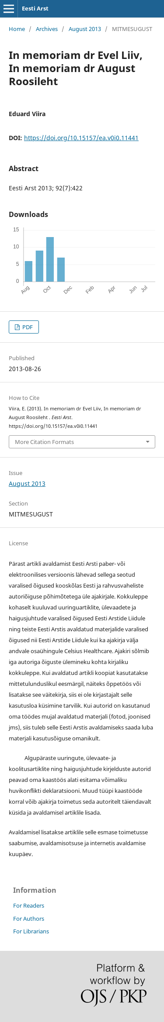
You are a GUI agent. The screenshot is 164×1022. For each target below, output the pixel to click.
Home (17, 29)
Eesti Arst (35, 8)
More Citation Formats (44, 442)
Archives (47, 29)
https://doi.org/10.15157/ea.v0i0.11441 (81, 138)
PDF (27, 327)
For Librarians (31, 931)
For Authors (28, 918)
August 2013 (85, 29)
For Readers (28, 905)
